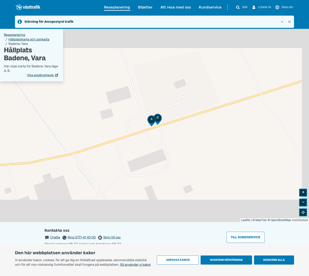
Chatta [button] (55, 237)
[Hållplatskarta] (154, 125)
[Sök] (242, 7)
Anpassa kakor (178, 260)
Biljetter (145, 7)
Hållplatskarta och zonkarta (28, 39)
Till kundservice (245, 237)
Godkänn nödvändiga (226, 260)
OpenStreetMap (281, 220)
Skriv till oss (112, 237)
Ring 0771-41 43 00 (82, 237)
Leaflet (245, 220)
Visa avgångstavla (40, 75)
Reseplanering (117, 7)
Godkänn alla (274, 260)
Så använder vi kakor (135, 265)
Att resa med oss (175, 7)
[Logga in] (261, 7)
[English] (284, 7)
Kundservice (210, 7)
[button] (151, 120)
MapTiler (261, 220)
